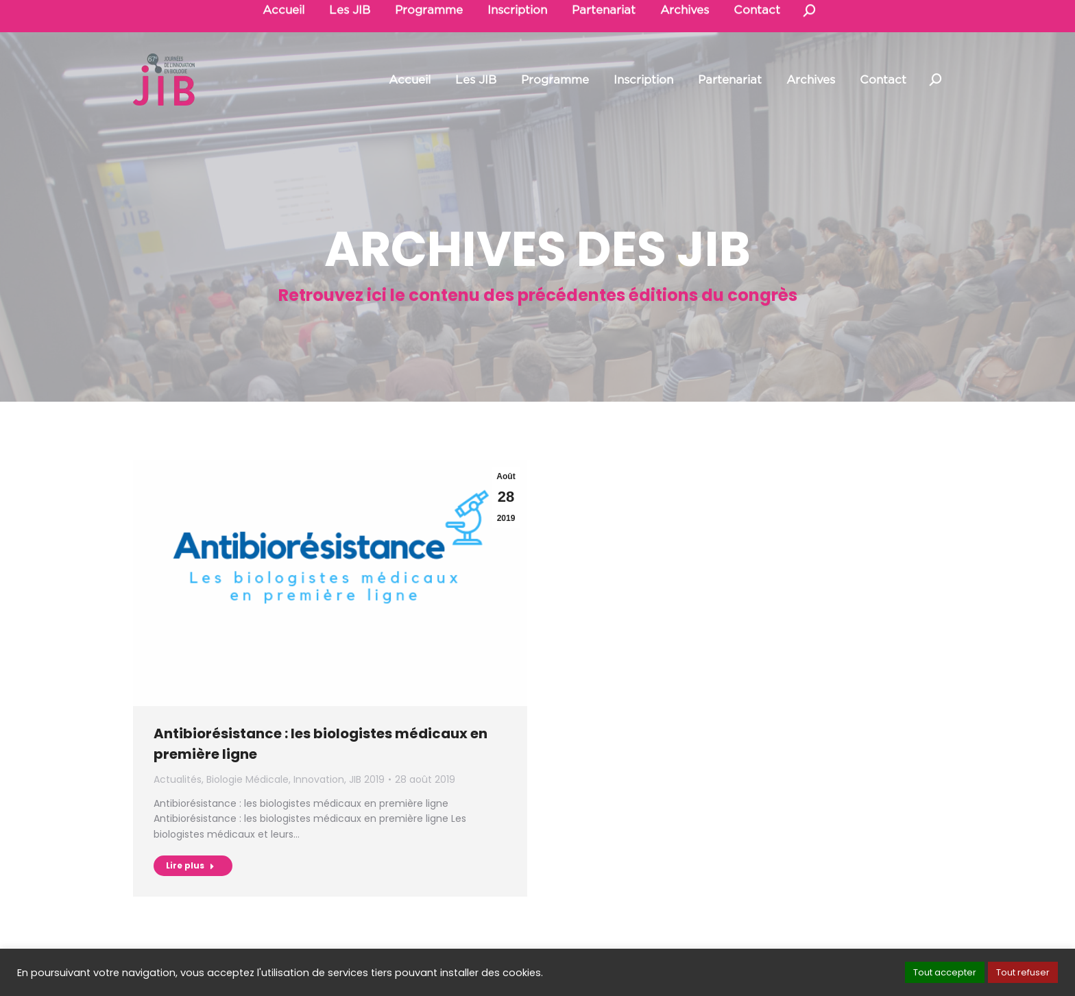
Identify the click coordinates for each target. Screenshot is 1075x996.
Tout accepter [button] (944, 972)
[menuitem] (409, 80)
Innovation (318, 779)
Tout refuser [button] (1023, 972)
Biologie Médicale (247, 779)
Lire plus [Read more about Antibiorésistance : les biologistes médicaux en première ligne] (190, 865)
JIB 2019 (367, 779)
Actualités (178, 779)
